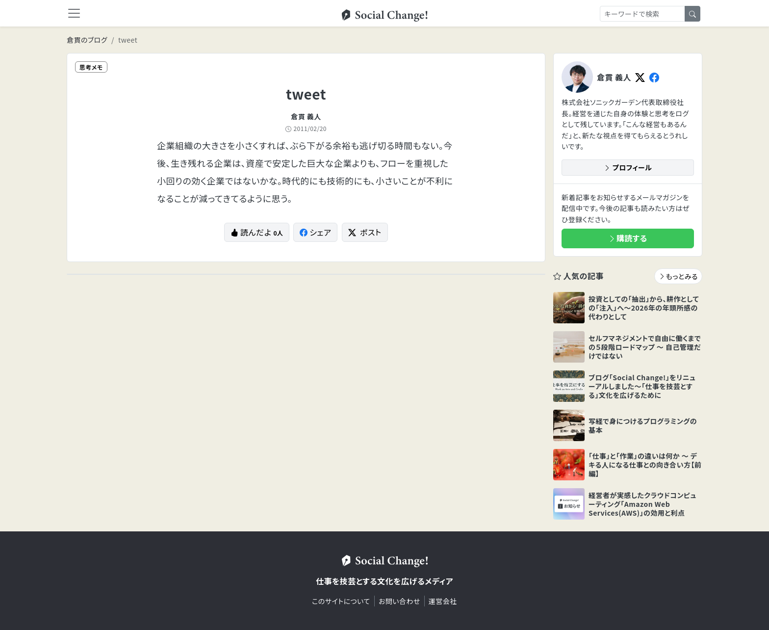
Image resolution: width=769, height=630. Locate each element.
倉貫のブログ (87, 40)
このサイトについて (341, 601)
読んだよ (256, 232)
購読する (627, 238)
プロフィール (628, 167)
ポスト (365, 232)
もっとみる (678, 276)
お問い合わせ (399, 601)
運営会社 (443, 601)
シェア (316, 232)
